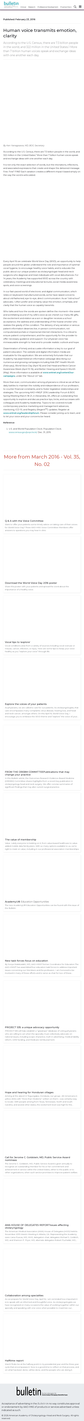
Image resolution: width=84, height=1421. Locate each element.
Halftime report (14, 1360)
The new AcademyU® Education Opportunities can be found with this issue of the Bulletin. (42, 906)
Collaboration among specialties (24, 1295)
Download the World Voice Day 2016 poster (31, 583)
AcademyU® (27, 901)
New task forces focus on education (26, 960)
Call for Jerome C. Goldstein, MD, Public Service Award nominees (37, 1158)
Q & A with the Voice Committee (24, 520)
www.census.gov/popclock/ (23, 432)
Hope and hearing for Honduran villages (29, 1092)
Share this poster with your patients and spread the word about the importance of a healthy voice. (37, 588)
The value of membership (20, 839)
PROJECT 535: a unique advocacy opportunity (32, 1027)
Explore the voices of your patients (26, 704)
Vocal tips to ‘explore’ (17, 642)
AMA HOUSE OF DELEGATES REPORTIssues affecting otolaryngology (37, 1226)
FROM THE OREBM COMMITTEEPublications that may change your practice (37, 773)
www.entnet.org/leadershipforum (21, 413)
